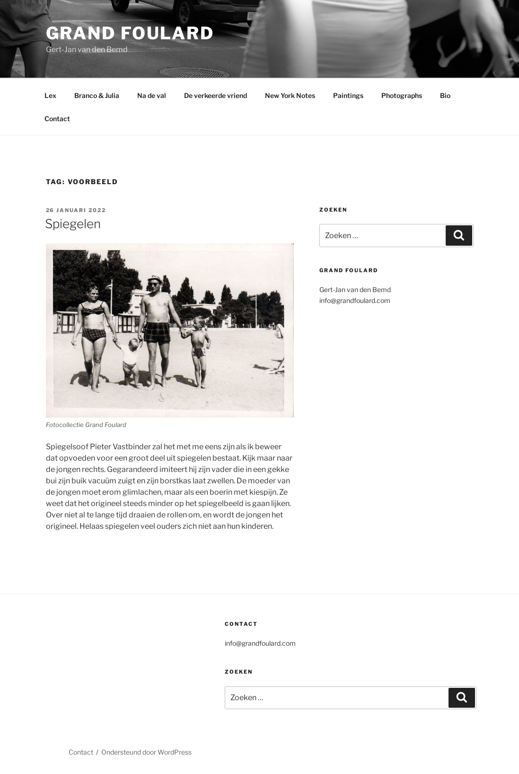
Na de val (151, 95)
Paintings (348, 95)
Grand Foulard (130, 33)
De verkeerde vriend (215, 95)
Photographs (401, 95)
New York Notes (290, 95)
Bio (445, 95)
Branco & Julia (96, 95)
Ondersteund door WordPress (146, 752)
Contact (57, 119)
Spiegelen (73, 223)
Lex (50, 95)
